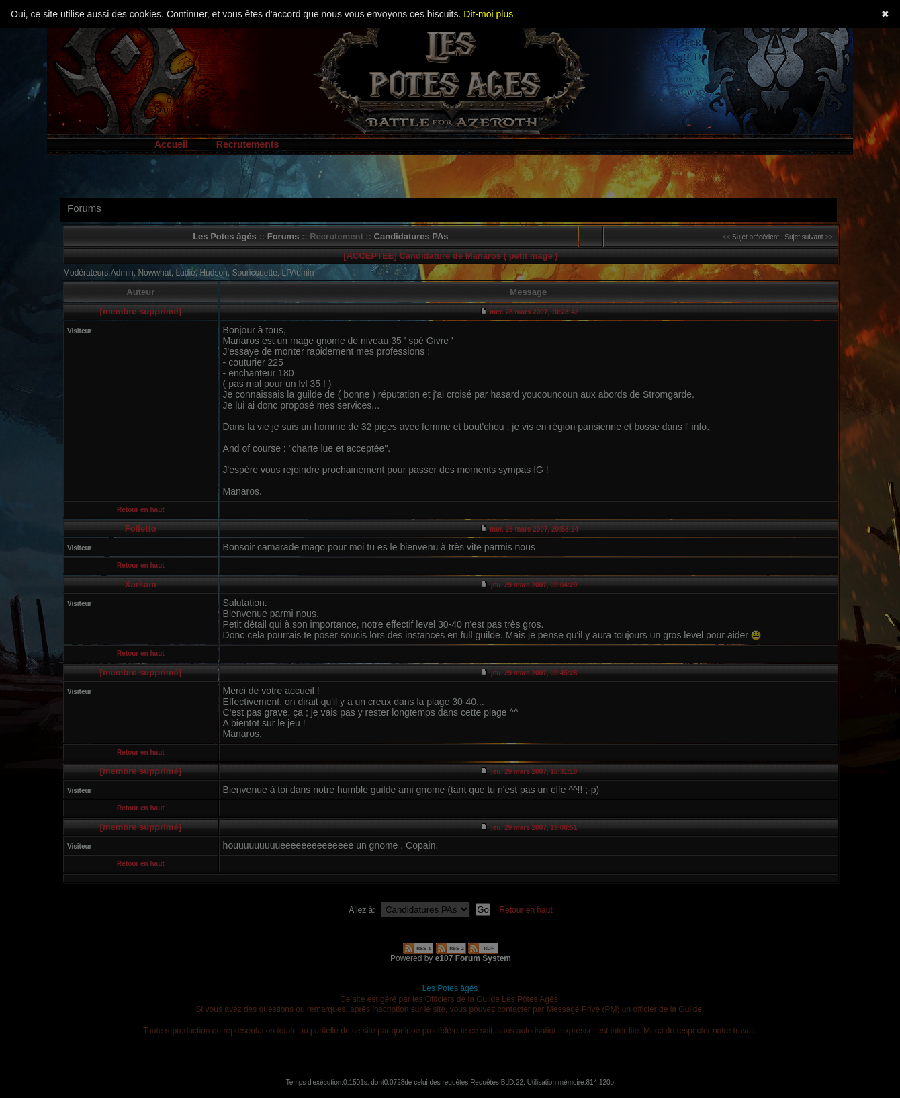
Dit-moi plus (488, 14)
